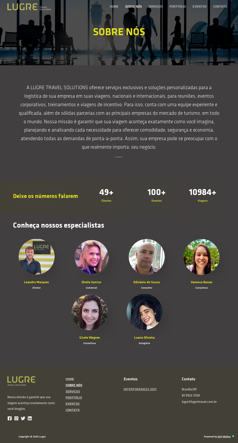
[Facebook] (9, 418)
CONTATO (220, 7)
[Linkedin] (30, 418)
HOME (114, 7)
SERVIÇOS (156, 7)
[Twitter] (23, 418)
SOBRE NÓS (133, 7)
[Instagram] (16, 418)
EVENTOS (200, 7)
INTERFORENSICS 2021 (140, 389)
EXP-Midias (224, 436)
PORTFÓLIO (178, 7)
